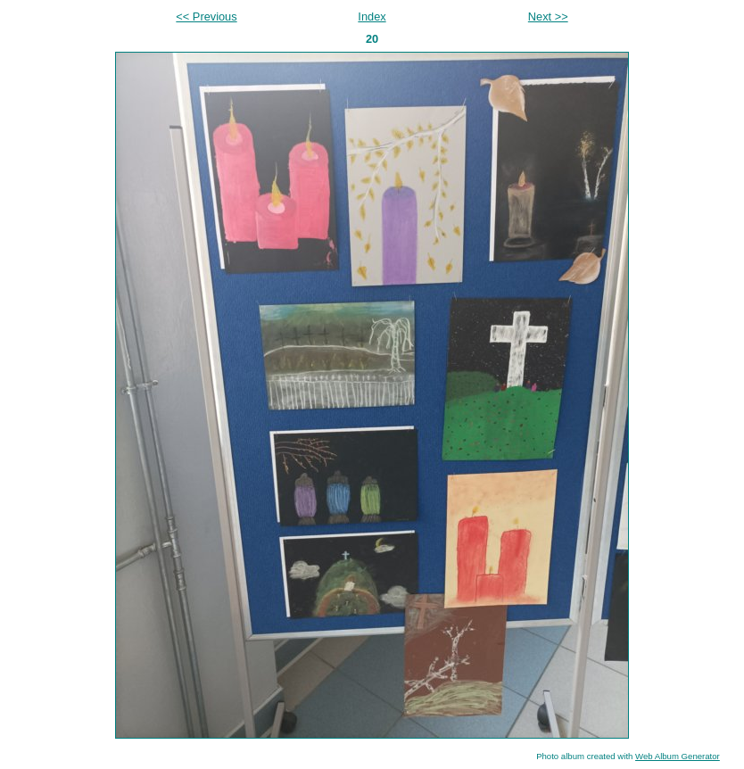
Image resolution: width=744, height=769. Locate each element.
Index (371, 16)
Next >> (548, 16)
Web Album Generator (677, 756)
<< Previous (206, 16)
